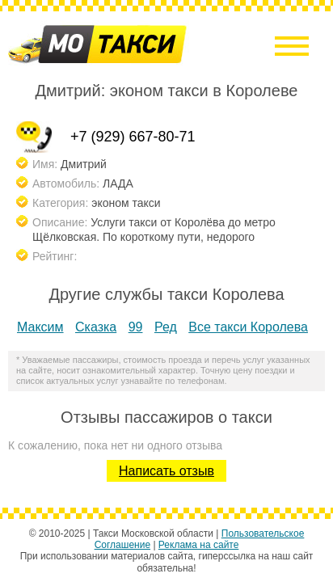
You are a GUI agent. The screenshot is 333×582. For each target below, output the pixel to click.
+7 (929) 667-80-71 (133, 137)
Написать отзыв (166, 471)
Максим (40, 327)
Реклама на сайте (198, 544)
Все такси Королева (248, 327)
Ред (165, 327)
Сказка (95, 327)
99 (136, 327)
